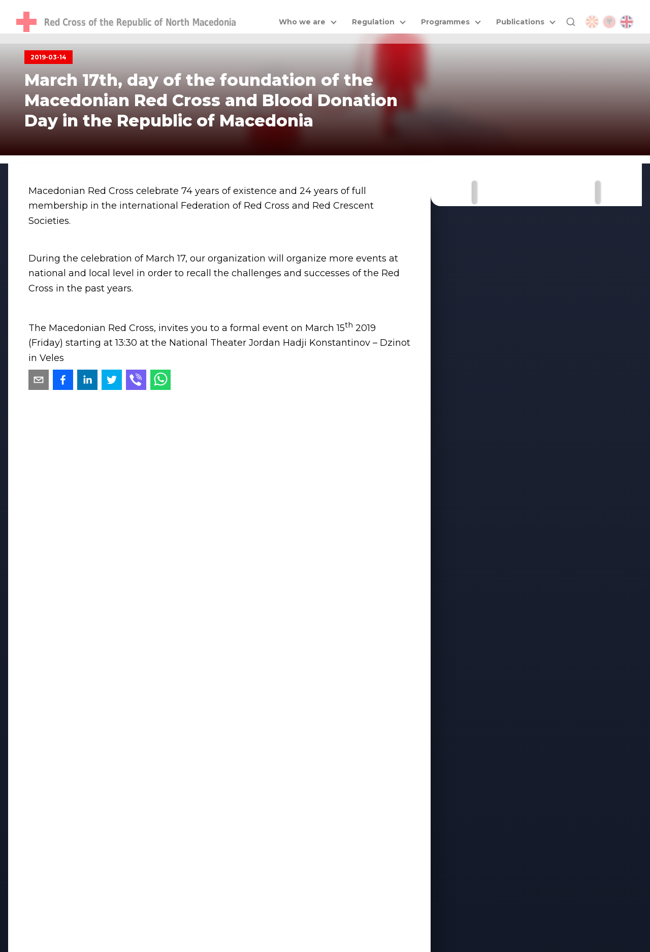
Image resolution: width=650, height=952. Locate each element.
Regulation (373, 21)
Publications (520, 21)
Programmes (445, 21)
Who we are (302, 21)
